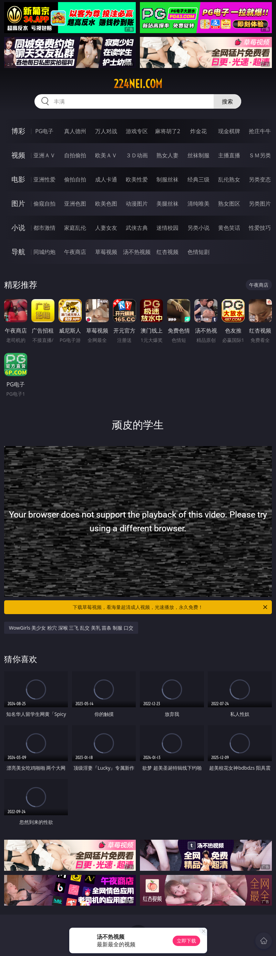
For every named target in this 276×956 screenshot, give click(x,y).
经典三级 (198, 179)
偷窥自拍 (44, 203)
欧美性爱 (137, 179)
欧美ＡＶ (106, 155)
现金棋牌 (229, 131)
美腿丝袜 (167, 203)
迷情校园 (167, 227)
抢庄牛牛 (260, 131)
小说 (18, 227)
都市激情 (44, 227)
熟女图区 (229, 203)
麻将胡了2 (167, 131)
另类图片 (260, 203)
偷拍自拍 (75, 179)
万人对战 (106, 131)
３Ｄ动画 (137, 155)
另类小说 (198, 227)
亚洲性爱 (44, 179)
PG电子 (44, 131)
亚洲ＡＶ (44, 155)
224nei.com (138, 84)
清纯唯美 (198, 203)
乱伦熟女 (229, 179)
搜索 (227, 101)
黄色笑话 (229, 227)
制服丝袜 (167, 179)
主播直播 (229, 155)
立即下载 (186, 940)
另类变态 (260, 179)
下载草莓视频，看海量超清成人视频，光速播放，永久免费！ (170, 607)
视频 (18, 155)
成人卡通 (106, 179)
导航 (18, 251)
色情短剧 (198, 252)
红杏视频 (167, 252)
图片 (18, 203)
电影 (18, 179)
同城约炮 (44, 252)
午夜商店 (75, 252)
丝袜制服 (198, 155)
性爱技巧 (260, 227)
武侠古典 (137, 227)
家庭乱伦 (75, 227)
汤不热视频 (137, 252)
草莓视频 (106, 252)
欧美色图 (106, 203)
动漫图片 (137, 203)
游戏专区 (137, 131)
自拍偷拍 (75, 155)
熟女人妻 (167, 155)
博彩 (18, 131)
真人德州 (75, 131)
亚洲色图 (75, 203)
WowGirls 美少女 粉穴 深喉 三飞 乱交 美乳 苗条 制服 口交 (71, 627)
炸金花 (198, 131)
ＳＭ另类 (260, 155)
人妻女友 (106, 227)
